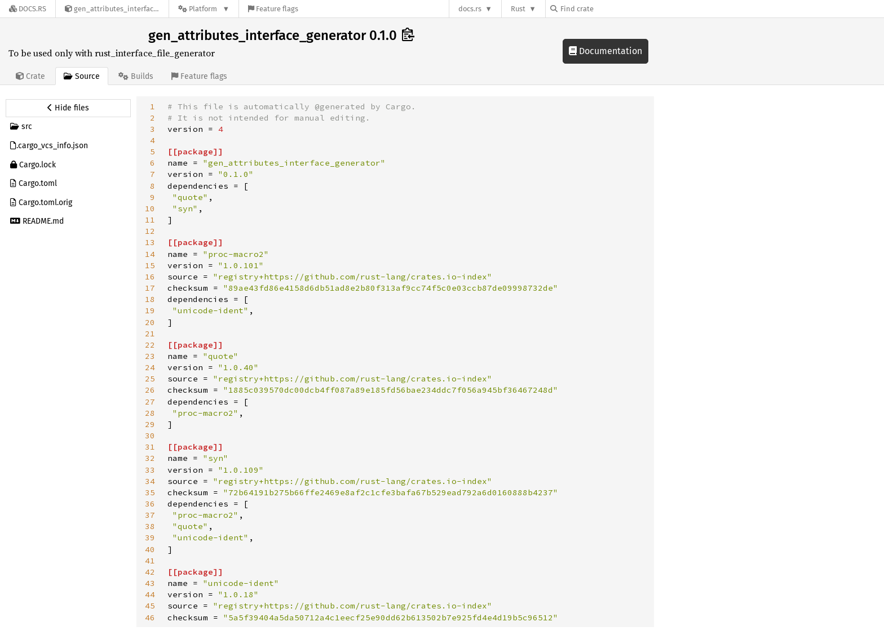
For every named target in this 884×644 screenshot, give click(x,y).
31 (150, 447)
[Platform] (203, 8)
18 (150, 299)
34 (150, 481)
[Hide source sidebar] (68, 108)
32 (150, 458)
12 (150, 231)
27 (150, 402)
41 (150, 561)
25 (150, 379)
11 (150, 220)
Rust (518, 9)
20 (150, 322)
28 (150, 413)
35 (150, 492)
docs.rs (469, 9)
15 (150, 265)
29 (150, 424)
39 (150, 537)
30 (150, 435)
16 (150, 277)
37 (150, 515)
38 (150, 526)
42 (150, 572)
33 (150, 470)
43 (150, 583)
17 (150, 288)
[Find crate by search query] (606, 8)
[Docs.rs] (27, 8)
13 (150, 242)
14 (150, 254)
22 (150, 345)
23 (150, 356)
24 (150, 367)
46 (150, 617)
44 (150, 594)
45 (150, 606)
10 (150, 208)
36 (150, 504)
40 (150, 549)
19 (150, 310)
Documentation (605, 51)
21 (150, 333)
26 (150, 390)
